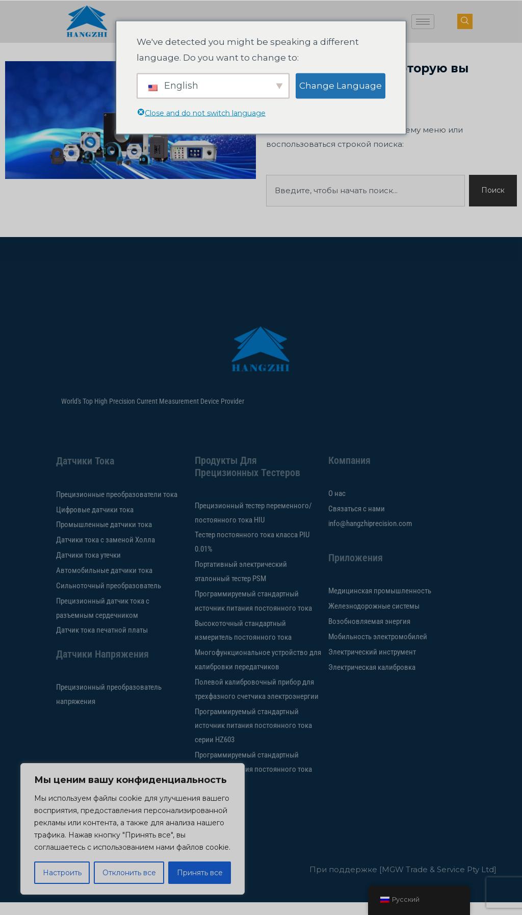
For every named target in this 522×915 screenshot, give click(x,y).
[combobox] (364, 203)
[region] (132, 829)
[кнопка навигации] (465, 21)
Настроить (62, 872)
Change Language (340, 85)
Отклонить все (129, 872)
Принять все (200, 872)
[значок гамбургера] (422, 21)
